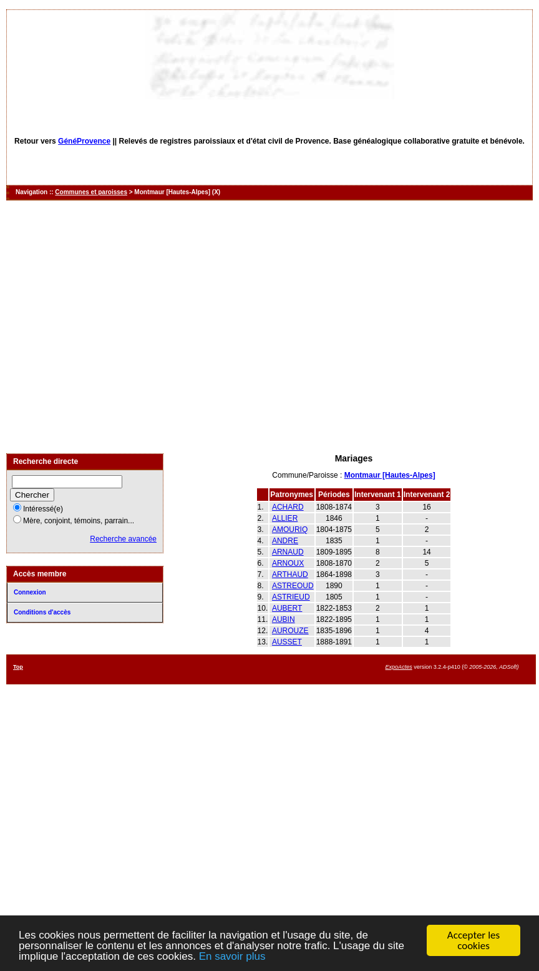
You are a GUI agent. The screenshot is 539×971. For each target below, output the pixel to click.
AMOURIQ (290, 529)
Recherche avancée (123, 539)
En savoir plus (232, 957)
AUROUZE (290, 630)
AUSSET (287, 642)
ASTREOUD (293, 585)
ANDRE (285, 540)
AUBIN (283, 619)
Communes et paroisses (91, 192)
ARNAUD (288, 552)
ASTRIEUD (291, 597)
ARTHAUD (290, 574)
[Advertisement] (117, 327)
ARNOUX (288, 563)
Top (18, 667)
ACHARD (288, 507)
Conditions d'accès (42, 612)
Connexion (30, 592)
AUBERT (287, 608)
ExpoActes (399, 667)
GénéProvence (84, 141)
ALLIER (285, 518)
